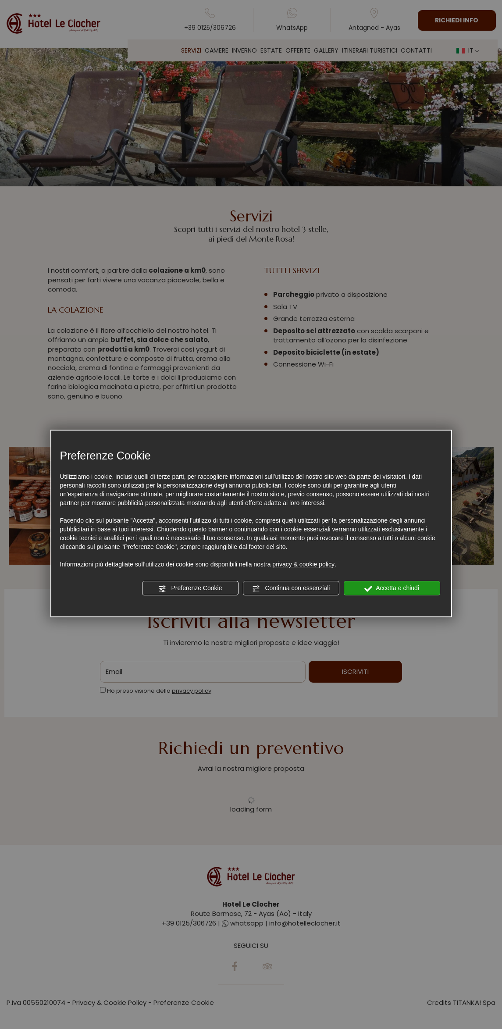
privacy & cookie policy (303, 564)
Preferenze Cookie (190, 588)
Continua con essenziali (291, 588)
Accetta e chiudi (391, 588)
